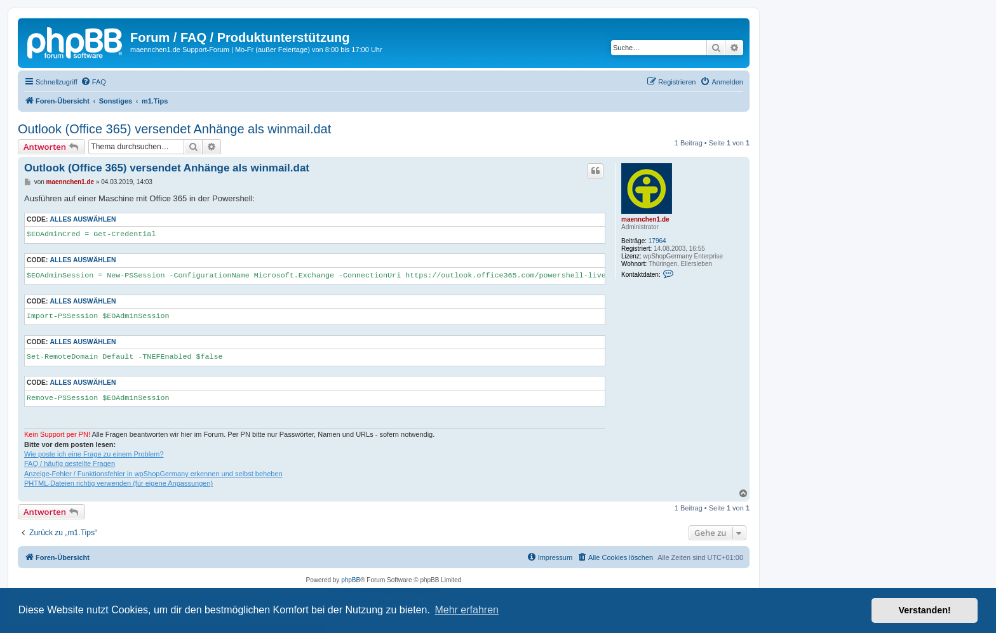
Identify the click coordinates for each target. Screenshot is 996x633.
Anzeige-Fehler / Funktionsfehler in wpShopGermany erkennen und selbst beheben (153, 473)
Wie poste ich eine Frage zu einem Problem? (94, 454)
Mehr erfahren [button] (466, 609)
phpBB (350, 579)
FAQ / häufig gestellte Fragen (69, 463)
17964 (657, 240)
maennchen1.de (645, 219)
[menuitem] (93, 82)
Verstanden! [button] (925, 610)
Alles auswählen (83, 219)
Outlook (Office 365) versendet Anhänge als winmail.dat (174, 129)
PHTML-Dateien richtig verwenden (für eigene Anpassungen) (118, 483)
